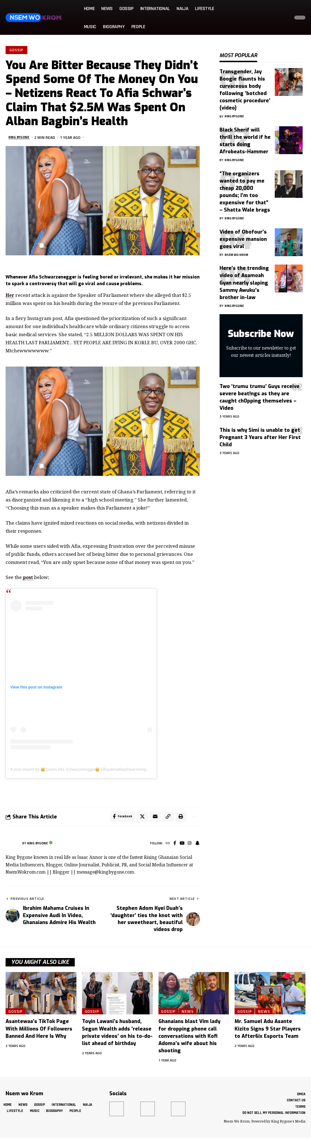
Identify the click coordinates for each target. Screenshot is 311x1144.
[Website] (166, 844)
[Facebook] (173, 844)
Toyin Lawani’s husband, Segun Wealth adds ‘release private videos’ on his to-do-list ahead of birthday (117, 1034)
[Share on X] (140, 817)
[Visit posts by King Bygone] (13, 845)
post (28, 578)
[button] (284, 17)
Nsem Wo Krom (237, 250)
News (190, 1012)
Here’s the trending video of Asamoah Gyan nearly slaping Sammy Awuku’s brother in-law (244, 278)
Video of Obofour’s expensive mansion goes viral (243, 235)
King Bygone (20, 138)
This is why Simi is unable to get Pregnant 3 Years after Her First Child (260, 433)
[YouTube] (181, 844)
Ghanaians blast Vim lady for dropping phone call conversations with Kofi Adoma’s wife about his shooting (189, 1037)
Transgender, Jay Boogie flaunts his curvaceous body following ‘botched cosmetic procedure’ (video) (245, 85)
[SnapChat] (197, 844)
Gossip (17, 50)
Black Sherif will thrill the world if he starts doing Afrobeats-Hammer (245, 136)
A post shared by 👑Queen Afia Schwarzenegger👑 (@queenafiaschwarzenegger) (81, 770)
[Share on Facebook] (120, 817)
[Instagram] (189, 844)
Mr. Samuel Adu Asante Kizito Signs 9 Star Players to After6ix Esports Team (268, 1030)
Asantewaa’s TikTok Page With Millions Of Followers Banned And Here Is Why (39, 1030)
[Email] (153, 817)
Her (10, 295)
